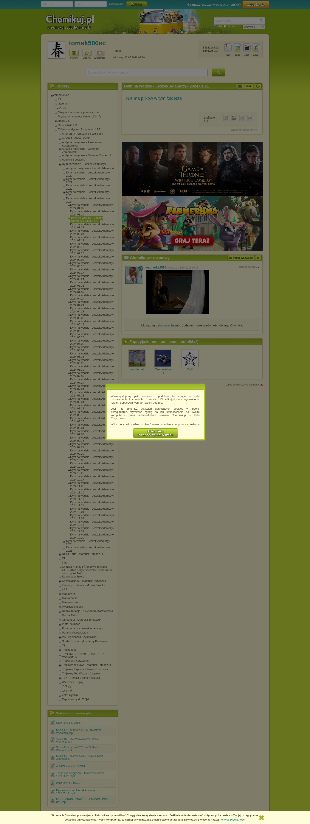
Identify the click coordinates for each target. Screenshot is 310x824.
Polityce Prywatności (232, 819)
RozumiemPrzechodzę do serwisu (156, 433)
